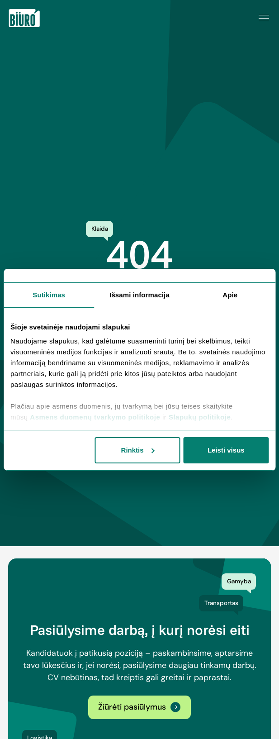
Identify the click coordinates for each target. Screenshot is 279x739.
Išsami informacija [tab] (139, 295)
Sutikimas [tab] (49, 295)
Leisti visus (226, 450)
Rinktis (138, 450)
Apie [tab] (229, 295)
